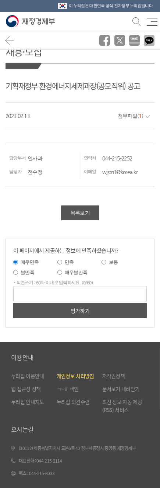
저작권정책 (113, 376)
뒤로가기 (10, 40)
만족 (69, 262)
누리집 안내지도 (27, 401)
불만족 (27, 272)
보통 (113, 262)
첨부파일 (127, 116)
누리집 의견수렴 (73, 401)
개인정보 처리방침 (75, 376)
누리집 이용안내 (27, 376)
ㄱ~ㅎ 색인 (68, 388)
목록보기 (80, 213)
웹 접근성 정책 (25, 388)
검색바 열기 (135, 20)
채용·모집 (24, 51)
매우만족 (30, 262)
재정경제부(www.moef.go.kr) (32, 21)
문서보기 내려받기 (121, 388)
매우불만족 (76, 272)
